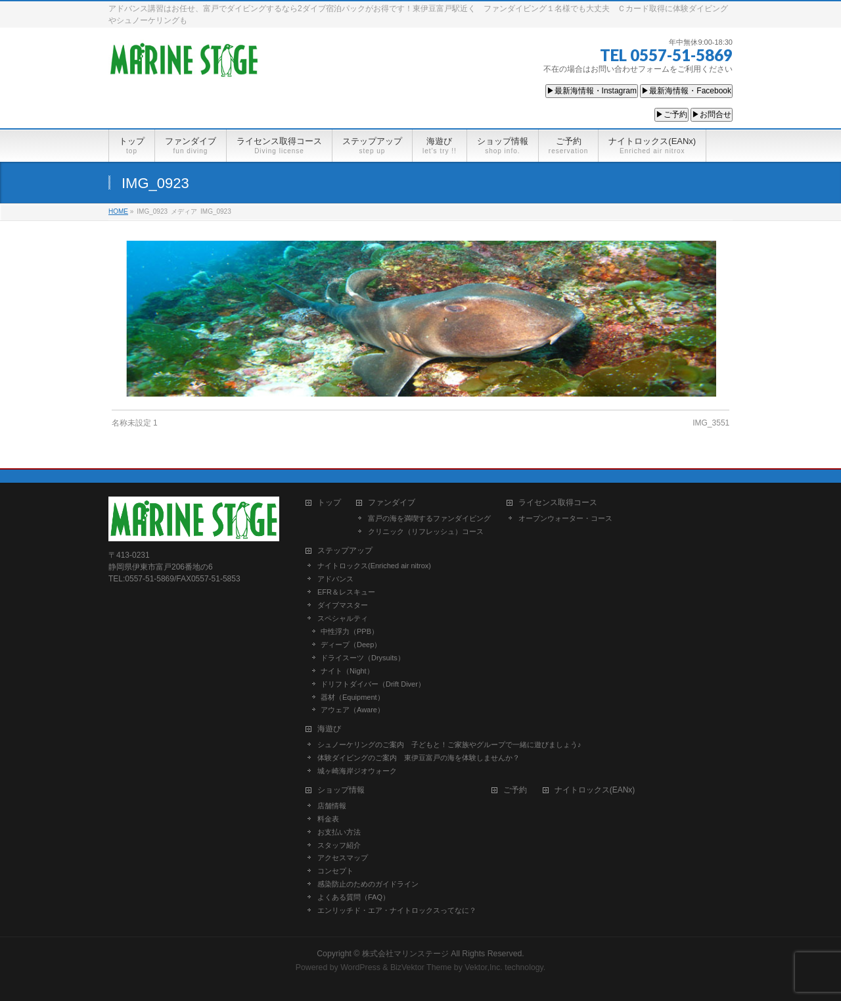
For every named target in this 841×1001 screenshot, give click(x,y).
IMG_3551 (711, 422)
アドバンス (335, 579)
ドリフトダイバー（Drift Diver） (373, 684)
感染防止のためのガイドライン (368, 884)
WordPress (360, 967)
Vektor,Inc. (484, 967)
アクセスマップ (342, 858)
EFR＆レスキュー (346, 592)
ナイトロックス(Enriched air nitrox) (374, 566)
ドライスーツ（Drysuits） (363, 658)
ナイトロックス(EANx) (595, 790)
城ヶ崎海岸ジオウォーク (357, 771)
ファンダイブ (391, 503)
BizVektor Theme (421, 967)
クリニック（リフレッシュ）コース (426, 531)
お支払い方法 (339, 832)
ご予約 (515, 790)
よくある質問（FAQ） (353, 897)
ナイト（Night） (347, 671)
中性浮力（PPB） (349, 631)
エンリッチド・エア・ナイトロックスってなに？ (396, 910)
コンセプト (335, 871)
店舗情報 (331, 806)
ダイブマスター (342, 605)
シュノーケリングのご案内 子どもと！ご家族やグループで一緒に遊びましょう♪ (449, 744)
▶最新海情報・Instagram (592, 90)
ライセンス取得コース (557, 503)
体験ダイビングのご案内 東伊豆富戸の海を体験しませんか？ (418, 758)
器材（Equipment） (352, 697)
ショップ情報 (341, 790)
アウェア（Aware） (352, 710)
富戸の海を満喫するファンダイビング (429, 518)
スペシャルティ (342, 618)
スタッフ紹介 (339, 845)
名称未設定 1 (135, 422)
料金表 (328, 819)
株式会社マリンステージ (405, 953)
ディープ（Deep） (351, 644)
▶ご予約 (671, 114)
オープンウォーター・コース (565, 518)
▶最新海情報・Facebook (686, 90)
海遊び (329, 729)
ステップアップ (345, 551)
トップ (329, 503)
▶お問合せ (711, 114)
